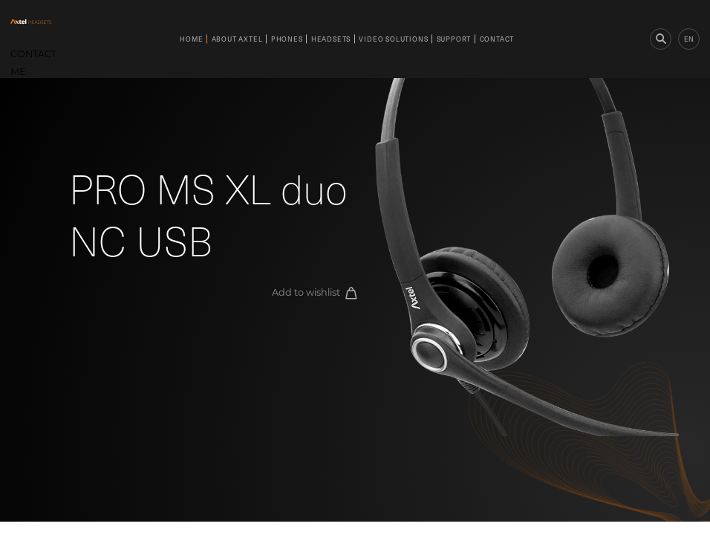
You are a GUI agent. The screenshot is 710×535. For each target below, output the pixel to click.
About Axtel (237, 38)
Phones (287, 38)
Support (454, 38)
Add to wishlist (314, 293)
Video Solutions (393, 38)
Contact (497, 38)
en (689, 38)
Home (191, 38)
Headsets (331, 38)
